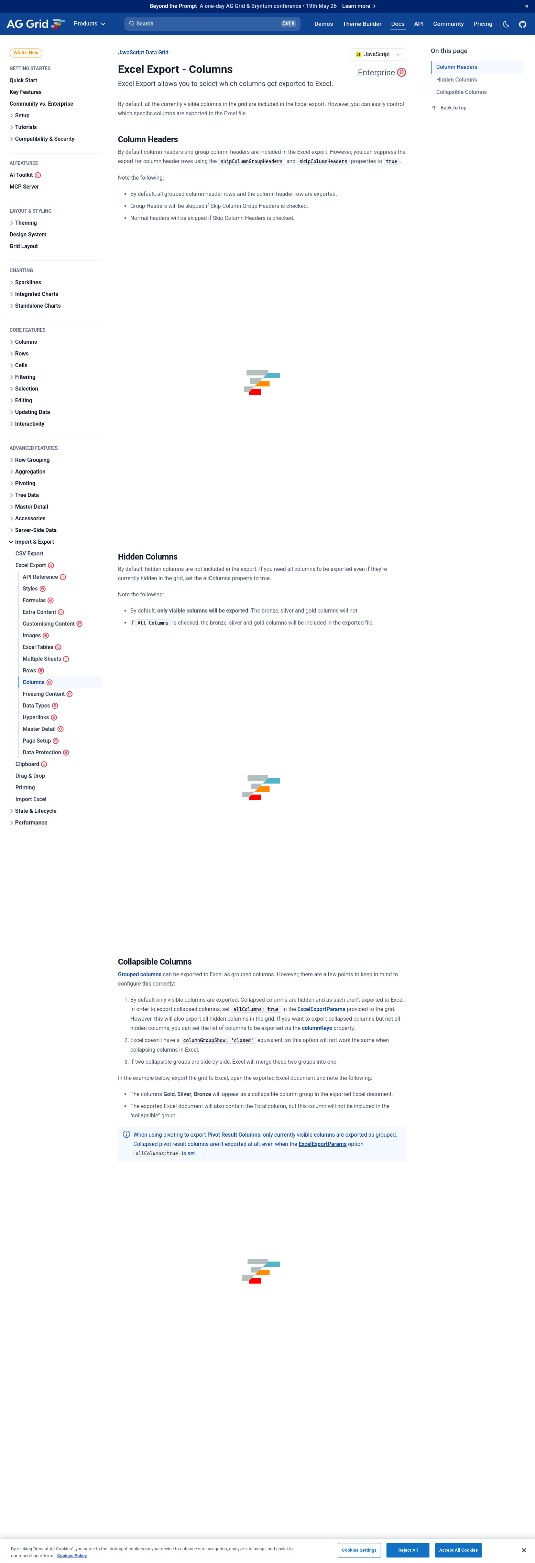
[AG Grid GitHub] (523, 23)
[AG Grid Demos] (324, 23)
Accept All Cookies (458, 1550)
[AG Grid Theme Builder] (362, 23)
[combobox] (378, 55)
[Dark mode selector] (505, 23)
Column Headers (456, 67)
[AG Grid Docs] (398, 23)
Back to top (449, 107)
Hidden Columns (456, 79)
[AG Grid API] (419, 23)
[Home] (35, 24)
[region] (267, 1550)
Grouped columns (140, 974)
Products (89, 23)
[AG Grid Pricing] (483, 23)
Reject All (408, 1550)
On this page (449, 51)
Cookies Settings (359, 1550)
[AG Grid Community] (448, 23)
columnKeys (317, 1028)
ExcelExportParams (321, 1009)
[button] (212, 24)
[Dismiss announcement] (526, 6)
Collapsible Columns (461, 92)
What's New (26, 52)
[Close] (524, 1550)
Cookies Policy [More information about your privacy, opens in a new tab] (72, 1555)
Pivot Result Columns (233, 1134)
